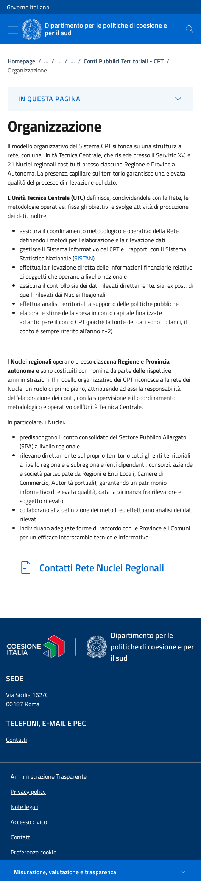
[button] (33, 852)
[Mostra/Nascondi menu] (13, 30)
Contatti (16, 739)
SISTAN (83, 258)
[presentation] (189, 29)
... (46, 61)
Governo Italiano (28, 7)
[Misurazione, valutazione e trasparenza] (100, 872)
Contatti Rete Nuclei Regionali (101, 567)
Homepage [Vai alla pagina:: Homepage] (21, 61)
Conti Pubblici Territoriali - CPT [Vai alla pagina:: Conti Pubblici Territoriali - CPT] (124, 61)
